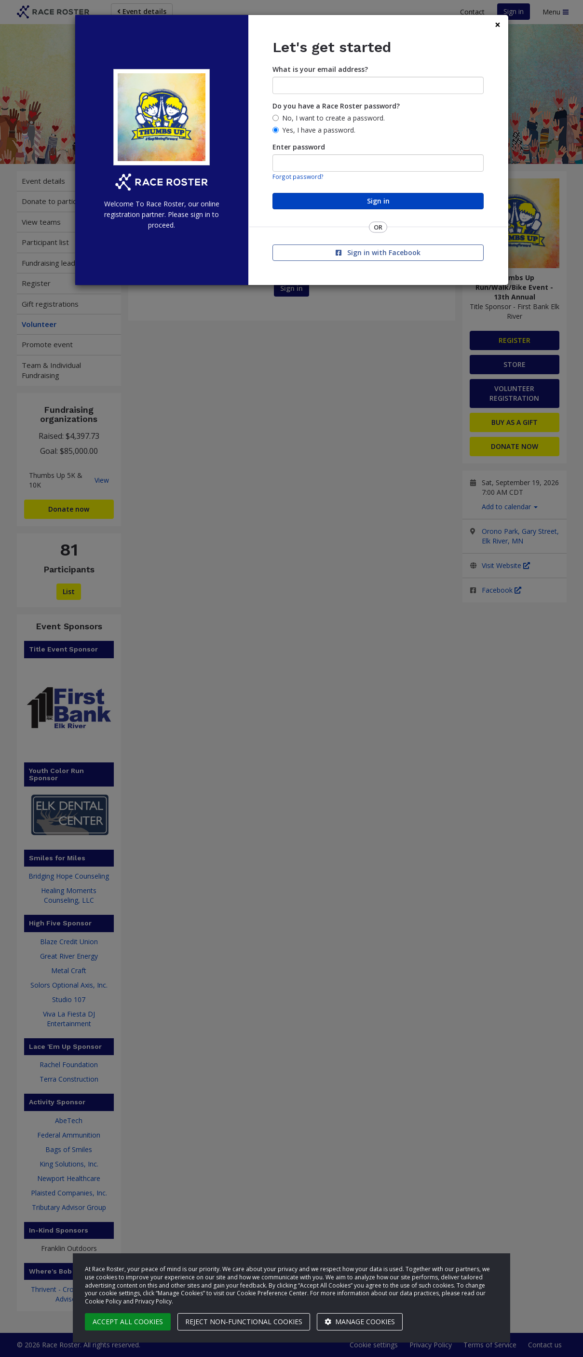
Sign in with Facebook (378, 252)
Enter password (298, 146)
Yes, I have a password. (318, 130)
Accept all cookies (128, 1321)
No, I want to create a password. (333, 117)
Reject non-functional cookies (243, 1321)
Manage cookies (360, 1321)
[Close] (498, 25)
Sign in (378, 200)
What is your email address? (320, 69)
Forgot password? (298, 176)
